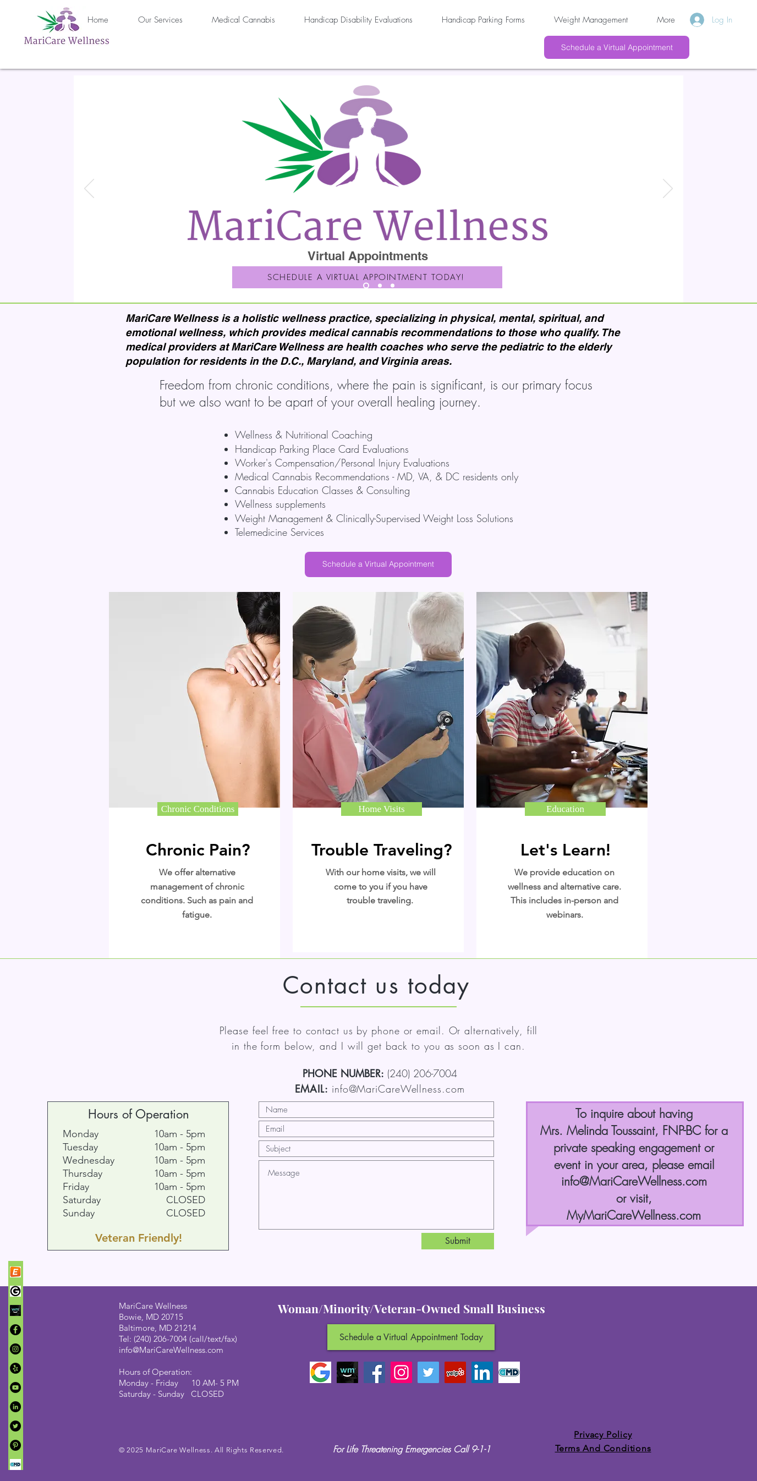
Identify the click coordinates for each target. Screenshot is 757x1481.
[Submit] (457, 1241)
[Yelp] (15, 1368)
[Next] (668, 189)
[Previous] (89, 189)
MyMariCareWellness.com (634, 1215)
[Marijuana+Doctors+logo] (15, 1464)
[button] (197, 809)
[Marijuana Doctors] (509, 1372)
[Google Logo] (320, 1372)
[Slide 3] (392, 286)
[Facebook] (15, 1329)
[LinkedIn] (15, 1406)
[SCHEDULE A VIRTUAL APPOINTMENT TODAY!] (367, 277)
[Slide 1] (366, 286)
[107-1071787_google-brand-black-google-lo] (15, 1291)
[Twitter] (15, 1425)
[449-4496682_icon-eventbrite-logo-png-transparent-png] (15, 1271)
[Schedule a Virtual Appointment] (616, 47)
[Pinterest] (15, 1445)
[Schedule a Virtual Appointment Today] (411, 1337)
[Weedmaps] (15, 1310)
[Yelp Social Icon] (455, 1372)
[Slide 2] (380, 286)
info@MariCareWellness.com (398, 1088)
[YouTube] (15, 1387)
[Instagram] (15, 1348)
